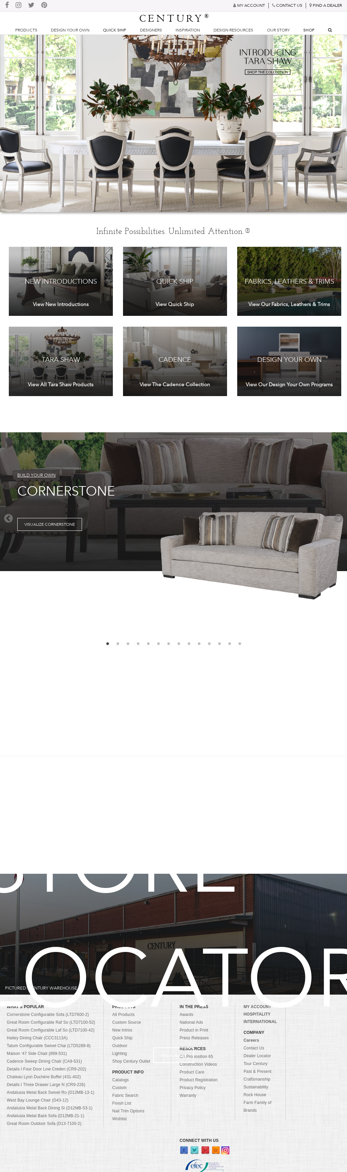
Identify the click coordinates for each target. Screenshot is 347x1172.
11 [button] (209, 644)
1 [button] (107, 644)
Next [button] (338, 518)
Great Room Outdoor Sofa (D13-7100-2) (44, 1123)
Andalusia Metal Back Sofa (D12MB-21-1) (45, 1115)
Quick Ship (114, 30)
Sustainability (256, 1087)
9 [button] (188, 644)
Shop (308, 30)
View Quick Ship (175, 304)
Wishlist (119, 1118)
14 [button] (239, 644)
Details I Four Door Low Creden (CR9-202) (46, 1069)
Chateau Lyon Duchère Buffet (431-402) (44, 1077)
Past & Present (257, 1071)
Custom (119, 1087)
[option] (173, 501)
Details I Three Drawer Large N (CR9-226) (46, 1084)
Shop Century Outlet (131, 1061)
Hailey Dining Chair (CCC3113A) (37, 1038)
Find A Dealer (173, 1056)
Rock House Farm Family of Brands (257, 1102)
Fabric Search (125, 1095)
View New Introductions (61, 304)
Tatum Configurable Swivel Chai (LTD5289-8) (48, 1045)
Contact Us (254, 1048)
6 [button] (158, 644)
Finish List (121, 1103)
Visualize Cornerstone (49, 524)
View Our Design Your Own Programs (289, 385)
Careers (251, 1040)
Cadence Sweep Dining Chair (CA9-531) (44, 1061)
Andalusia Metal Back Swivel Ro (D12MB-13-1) (50, 1092)
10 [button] (199, 644)
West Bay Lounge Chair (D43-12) (37, 1100)
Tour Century (256, 1063)
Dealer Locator (257, 1056)
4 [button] (138, 644)
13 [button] (229, 644)
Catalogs (120, 1080)
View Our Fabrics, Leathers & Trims (289, 304)
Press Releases (194, 1038)
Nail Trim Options (128, 1111)
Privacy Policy (193, 1087)
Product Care (192, 1072)
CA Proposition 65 (196, 1056)
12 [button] (219, 644)
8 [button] (178, 644)
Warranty (188, 1095)
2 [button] (117, 644)
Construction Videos (198, 1064)
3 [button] (127, 644)
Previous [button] (8, 518)
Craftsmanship (257, 1079)
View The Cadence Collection (175, 385)
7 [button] (168, 644)
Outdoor (119, 1045)
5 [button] (148, 644)
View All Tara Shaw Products (61, 385)
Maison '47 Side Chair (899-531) (37, 1053)
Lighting (119, 1053)
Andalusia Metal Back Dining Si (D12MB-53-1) (50, 1108)
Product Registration (199, 1080)
